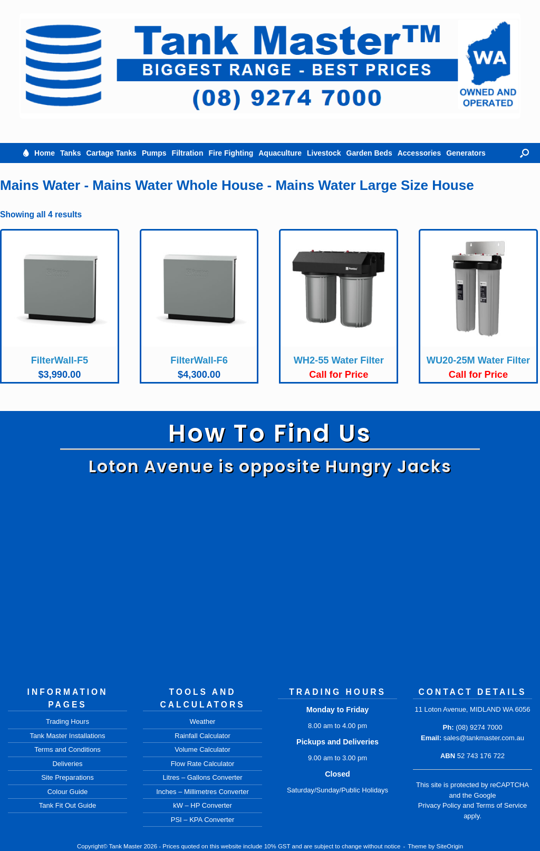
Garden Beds (369, 153)
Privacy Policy (439, 805)
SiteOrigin (450, 846)
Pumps (154, 153)
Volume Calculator (202, 749)
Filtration (188, 153)
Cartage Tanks (111, 153)
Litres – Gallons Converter (202, 777)
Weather (203, 721)
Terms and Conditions (67, 749)
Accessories (419, 153)
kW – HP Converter (202, 805)
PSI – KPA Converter (202, 820)
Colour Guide (67, 792)
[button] (524, 153)
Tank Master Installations (67, 736)
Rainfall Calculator (202, 736)
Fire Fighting (230, 153)
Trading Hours (67, 721)
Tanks (70, 153)
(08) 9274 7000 (479, 727)
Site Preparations (67, 777)
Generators (466, 153)
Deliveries (67, 764)
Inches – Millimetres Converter (202, 792)
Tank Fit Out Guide (67, 805)
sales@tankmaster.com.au (483, 738)
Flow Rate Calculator (203, 764)
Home (44, 153)
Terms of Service (501, 805)
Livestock (324, 153)
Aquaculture (280, 153)
